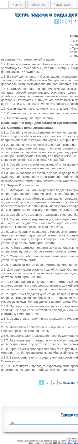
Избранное (38, 4)
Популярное (61, 4)
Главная (16, 4)
